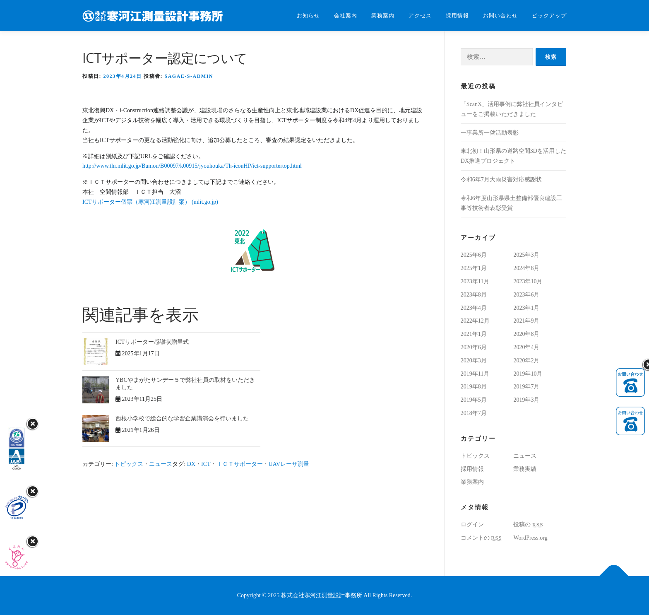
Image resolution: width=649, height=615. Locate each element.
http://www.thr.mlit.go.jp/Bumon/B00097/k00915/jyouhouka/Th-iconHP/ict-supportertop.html (192, 166)
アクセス (420, 15)
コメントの (481, 538)
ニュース (160, 464)
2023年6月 (526, 295)
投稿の (528, 524)
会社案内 (345, 15)
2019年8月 (474, 386)
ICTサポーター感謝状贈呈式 (152, 342)
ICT (206, 464)
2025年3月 (526, 255)
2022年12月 (475, 321)
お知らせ (308, 15)
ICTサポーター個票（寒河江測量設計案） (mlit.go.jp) (150, 202)
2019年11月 (475, 374)
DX (191, 464)
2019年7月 (526, 386)
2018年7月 (474, 413)
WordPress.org (530, 538)
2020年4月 (526, 347)
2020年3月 (474, 360)
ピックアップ (549, 15)
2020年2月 (526, 360)
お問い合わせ (500, 15)
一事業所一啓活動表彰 (490, 133)
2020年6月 (474, 347)
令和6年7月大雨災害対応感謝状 (501, 179)
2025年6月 (474, 255)
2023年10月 (527, 281)
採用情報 (457, 15)
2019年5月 (474, 400)
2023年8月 (474, 295)
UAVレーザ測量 (289, 464)
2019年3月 (526, 400)
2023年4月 (474, 308)
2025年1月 (474, 268)
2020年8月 (526, 334)
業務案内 (382, 15)
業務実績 (524, 469)
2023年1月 (526, 308)
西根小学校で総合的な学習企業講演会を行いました (182, 418)
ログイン (472, 524)
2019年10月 (527, 374)
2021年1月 (474, 334)
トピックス (128, 464)
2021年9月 (526, 321)
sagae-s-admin (189, 76)
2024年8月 (526, 268)
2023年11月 (475, 281)
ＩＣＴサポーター (239, 464)
